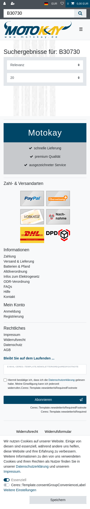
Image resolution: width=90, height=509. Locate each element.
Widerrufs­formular (58, 432)
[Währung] (54, 3)
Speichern (58, 500)
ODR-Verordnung (17, 281)
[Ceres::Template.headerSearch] (80, 13)
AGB (7, 350)
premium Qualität (47, 156)
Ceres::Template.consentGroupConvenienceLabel (48, 485)
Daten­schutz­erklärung (32, 466)
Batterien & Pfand (17, 266)
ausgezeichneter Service (47, 165)
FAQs (8, 287)
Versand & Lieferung (19, 261)
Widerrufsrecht (14, 340)
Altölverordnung (15, 271)
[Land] (46, 3)
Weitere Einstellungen (20, 490)
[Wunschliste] (62, 3)
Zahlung (10, 256)
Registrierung (14, 316)
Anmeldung (12, 311)
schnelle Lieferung (47, 148)
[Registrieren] (13, 3)
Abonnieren (59, 400)
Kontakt (9, 297)
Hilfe (7, 292)
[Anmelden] (5, 3)
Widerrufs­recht (27, 432)
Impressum (12, 335)
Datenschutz (13, 345)
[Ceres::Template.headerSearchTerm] (39, 13)
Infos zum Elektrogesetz (21, 276)
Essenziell (18, 480)
